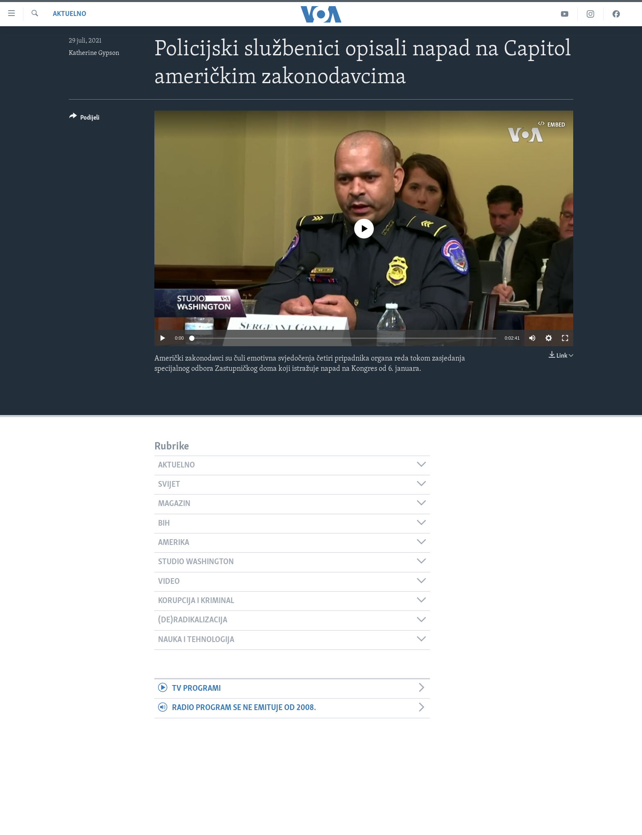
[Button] (84, 119)
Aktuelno (69, 14)
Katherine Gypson (94, 53)
